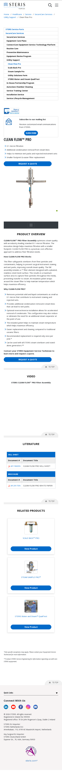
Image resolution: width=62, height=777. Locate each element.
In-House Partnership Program (20, 83)
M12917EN (15, 485)
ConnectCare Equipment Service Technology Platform (31, 45)
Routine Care (12, 48)
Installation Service (15, 94)
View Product (31, 548)
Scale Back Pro (14, 67)
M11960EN (15, 466)
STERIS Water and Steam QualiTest (24, 79)
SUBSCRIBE (31, 133)
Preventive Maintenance (18, 52)
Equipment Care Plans (16, 41)
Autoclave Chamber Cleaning (20, 87)
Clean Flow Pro (14, 64)
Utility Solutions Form (17, 75)
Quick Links (8, 692)
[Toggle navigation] (31, 225)
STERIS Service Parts (15, 29)
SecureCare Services (15, 33)
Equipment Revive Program (19, 56)
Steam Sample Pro (16, 71)
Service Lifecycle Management (21, 98)
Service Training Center (17, 90)
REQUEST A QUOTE (28, 163)
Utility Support (13, 60)
